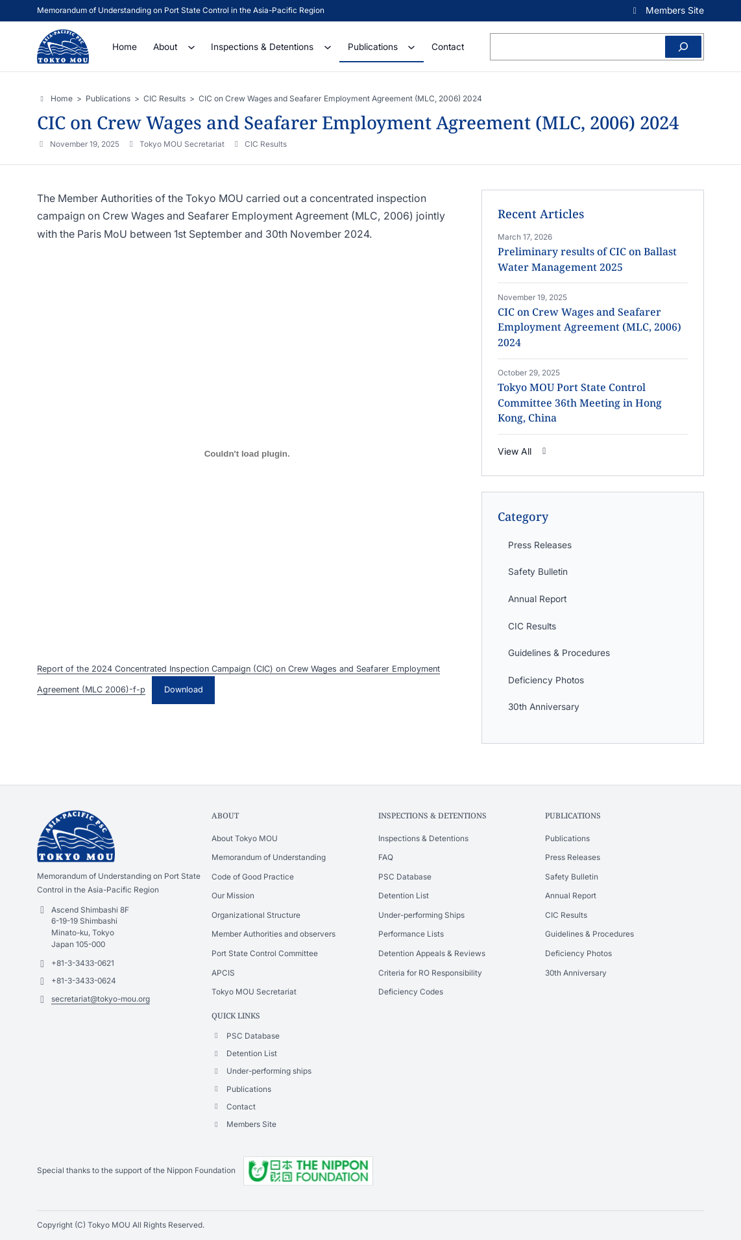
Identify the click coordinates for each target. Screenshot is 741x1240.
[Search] (683, 47)
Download (183, 689)
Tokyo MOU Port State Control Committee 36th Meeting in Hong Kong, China (580, 402)
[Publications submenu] (411, 47)
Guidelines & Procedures (559, 653)
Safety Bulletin (538, 571)
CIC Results (266, 144)
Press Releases (540, 545)
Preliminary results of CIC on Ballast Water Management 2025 (587, 259)
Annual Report (537, 599)
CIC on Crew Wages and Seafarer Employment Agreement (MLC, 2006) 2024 (589, 327)
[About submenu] (191, 47)
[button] (666, 11)
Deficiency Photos (546, 680)
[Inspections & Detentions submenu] (328, 47)
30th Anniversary (543, 707)
